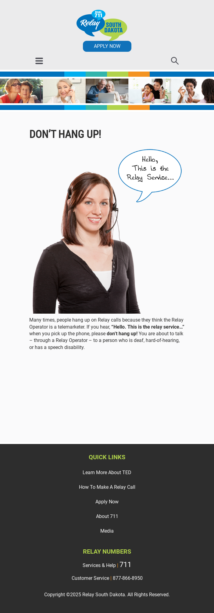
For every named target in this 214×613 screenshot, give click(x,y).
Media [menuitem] (107, 531)
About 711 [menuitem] (107, 516)
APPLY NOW (107, 46)
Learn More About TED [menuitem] (107, 472)
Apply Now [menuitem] (107, 502)
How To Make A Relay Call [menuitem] (107, 487)
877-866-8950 (128, 578)
